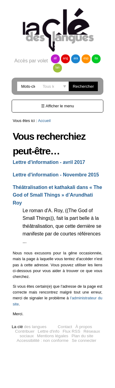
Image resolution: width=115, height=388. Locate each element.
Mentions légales (52, 336)
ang (65, 58)
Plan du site (82, 336)
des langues (29, 326)
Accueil (44, 120)
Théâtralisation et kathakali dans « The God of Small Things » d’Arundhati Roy (57, 195)
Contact (65, 326)
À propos (83, 326)
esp (85, 58)
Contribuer (24, 331)
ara (76, 58)
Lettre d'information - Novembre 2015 (56, 174)
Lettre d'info (48, 331)
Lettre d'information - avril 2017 (49, 162)
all (55, 58)
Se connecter (84, 340)
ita (96, 58)
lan (57, 67)
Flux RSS (71, 331)
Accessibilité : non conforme (42, 340)
